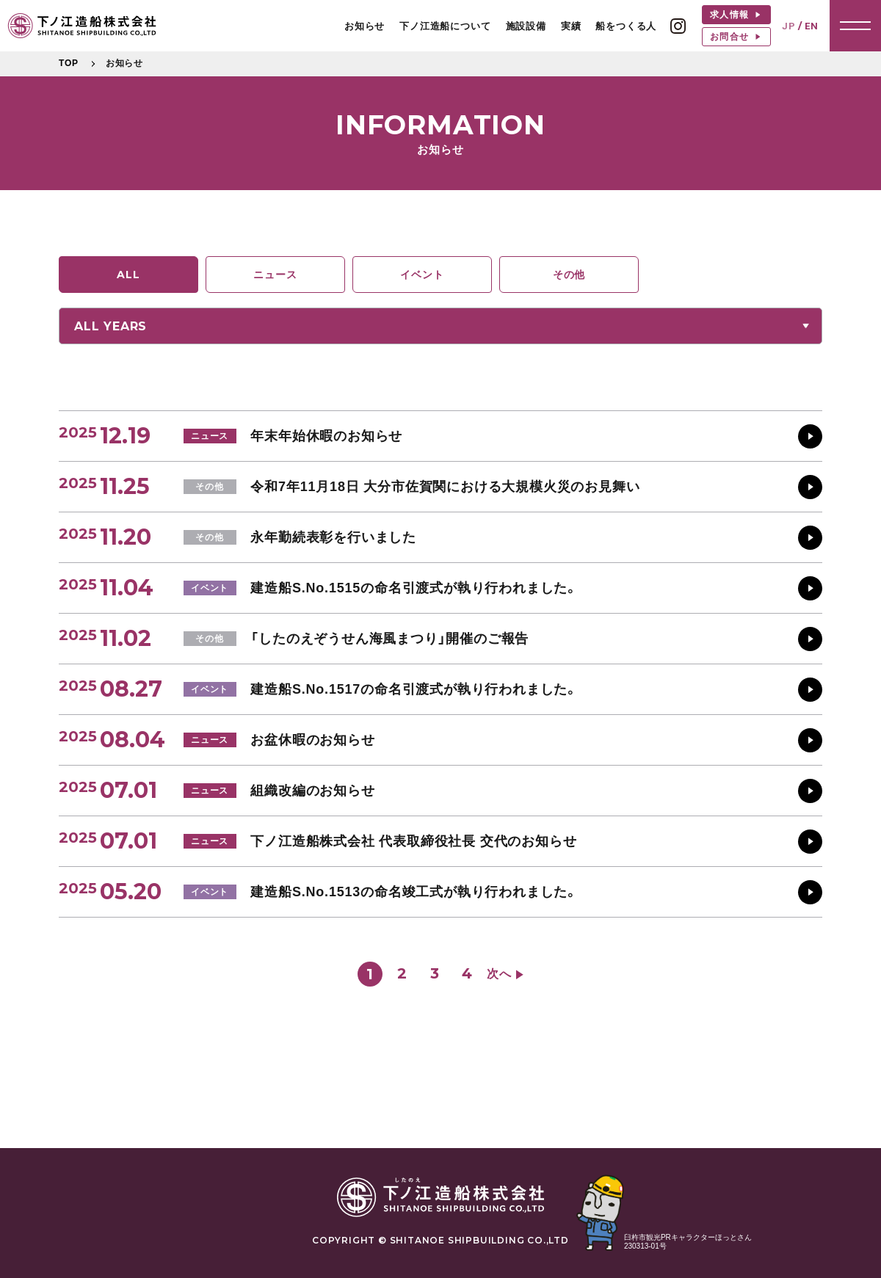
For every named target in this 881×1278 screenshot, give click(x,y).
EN (812, 26)
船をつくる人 (625, 26)
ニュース (275, 274)
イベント (421, 274)
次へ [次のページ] (499, 973)
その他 (569, 274)
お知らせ (364, 26)
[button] (855, 25)
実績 (571, 26)
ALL (128, 274)
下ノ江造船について (444, 26)
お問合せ (731, 37)
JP (789, 26)
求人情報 (731, 15)
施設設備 (526, 26)
